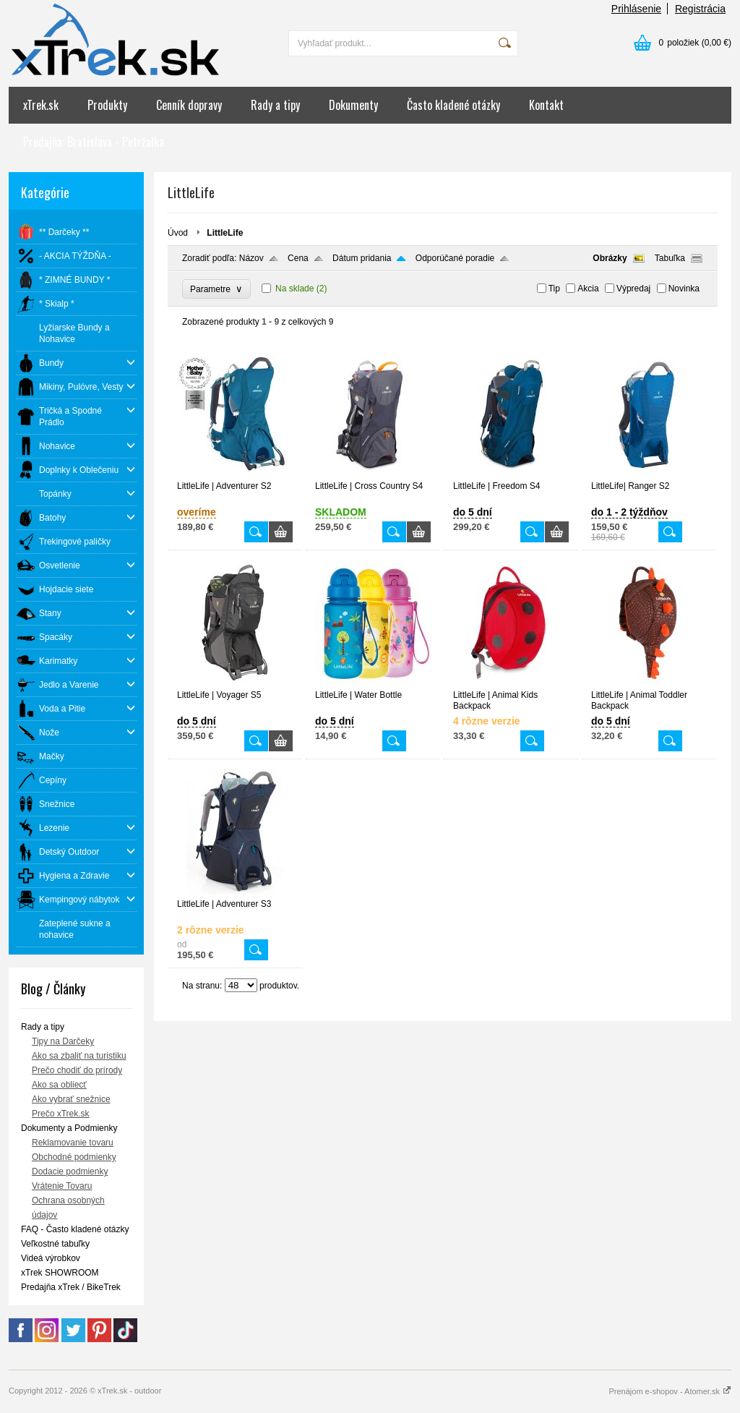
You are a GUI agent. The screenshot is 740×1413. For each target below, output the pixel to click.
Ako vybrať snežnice (71, 1099)
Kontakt (546, 105)
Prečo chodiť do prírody (77, 1070)
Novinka (684, 288)
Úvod (178, 233)
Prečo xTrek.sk (61, 1114)
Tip (554, 288)
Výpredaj (633, 288)
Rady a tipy (275, 105)
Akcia (587, 288)
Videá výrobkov (50, 1258)
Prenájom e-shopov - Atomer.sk (669, 1391)
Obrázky (610, 258)
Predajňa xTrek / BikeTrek (71, 1287)
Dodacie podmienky (70, 1171)
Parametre (216, 288)
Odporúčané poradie (455, 258)
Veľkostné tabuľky (55, 1244)
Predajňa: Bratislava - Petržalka (93, 141)
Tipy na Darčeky (63, 1041)
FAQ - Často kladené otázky (75, 1229)
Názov (251, 258)
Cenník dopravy (189, 105)
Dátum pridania (361, 258)
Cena (298, 258)
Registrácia (700, 8)
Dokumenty (353, 105)
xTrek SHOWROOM (60, 1273)
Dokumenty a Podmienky (69, 1128)
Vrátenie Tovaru (62, 1186)
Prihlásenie (636, 8)
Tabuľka (670, 258)
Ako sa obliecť (59, 1085)
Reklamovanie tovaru (72, 1142)
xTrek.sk (41, 105)
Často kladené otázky (453, 105)
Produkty (107, 105)
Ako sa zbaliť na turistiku (79, 1056)
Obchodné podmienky (74, 1157)
